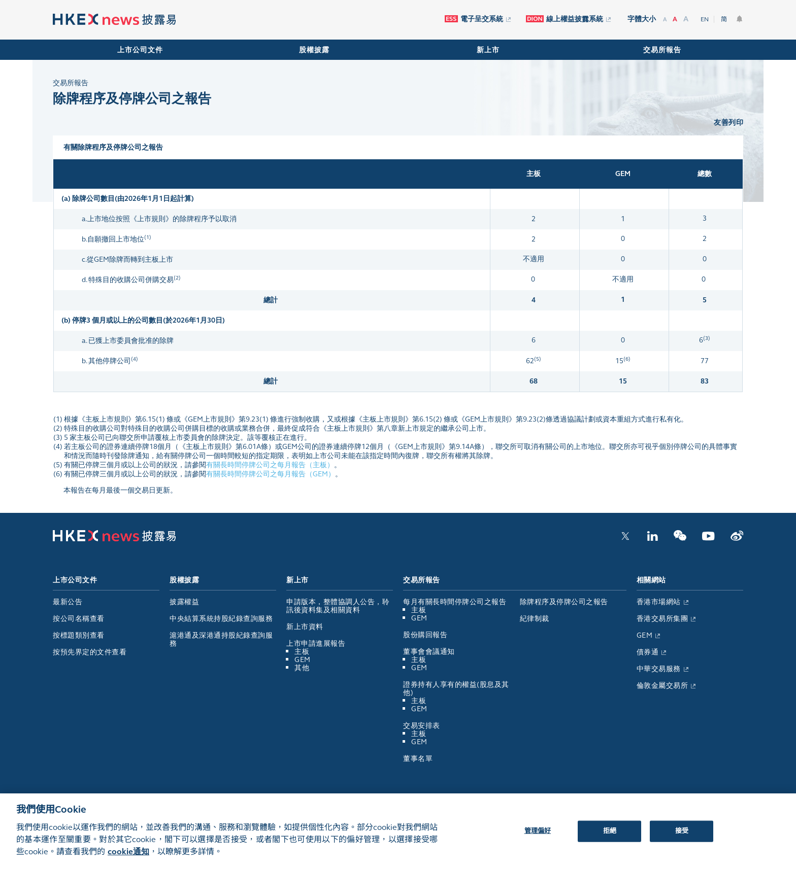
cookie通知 (128, 858)
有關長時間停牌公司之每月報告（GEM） (270, 474)
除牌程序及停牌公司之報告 (564, 602)
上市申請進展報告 (315, 643)
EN (705, 19)
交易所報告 (662, 50)
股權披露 (314, 50)
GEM (302, 659)
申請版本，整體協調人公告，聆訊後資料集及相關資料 (337, 606)
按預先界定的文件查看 (89, 652)
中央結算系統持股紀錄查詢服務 (221, 618)
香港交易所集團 (666, 618)
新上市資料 (304, 626)
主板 (301, 651)
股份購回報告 (425, 635)
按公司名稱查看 (79, 618)
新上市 (488, 50)
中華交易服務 (662, 669)
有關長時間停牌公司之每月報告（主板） (270, 465)
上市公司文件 (140, 50)
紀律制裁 (534, 618)
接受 (681, 838)
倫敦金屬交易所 (666, 685)
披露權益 (184, 602)
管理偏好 (537, 838)
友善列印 (728, 122)
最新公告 (67, 602)
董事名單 (418, 758)
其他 (301, 668)
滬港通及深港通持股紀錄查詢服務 (221, 639)
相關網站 (651, 580)
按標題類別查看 (79, 635)
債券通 (652, 652)
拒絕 (609, 838)
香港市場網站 (662, 602)
